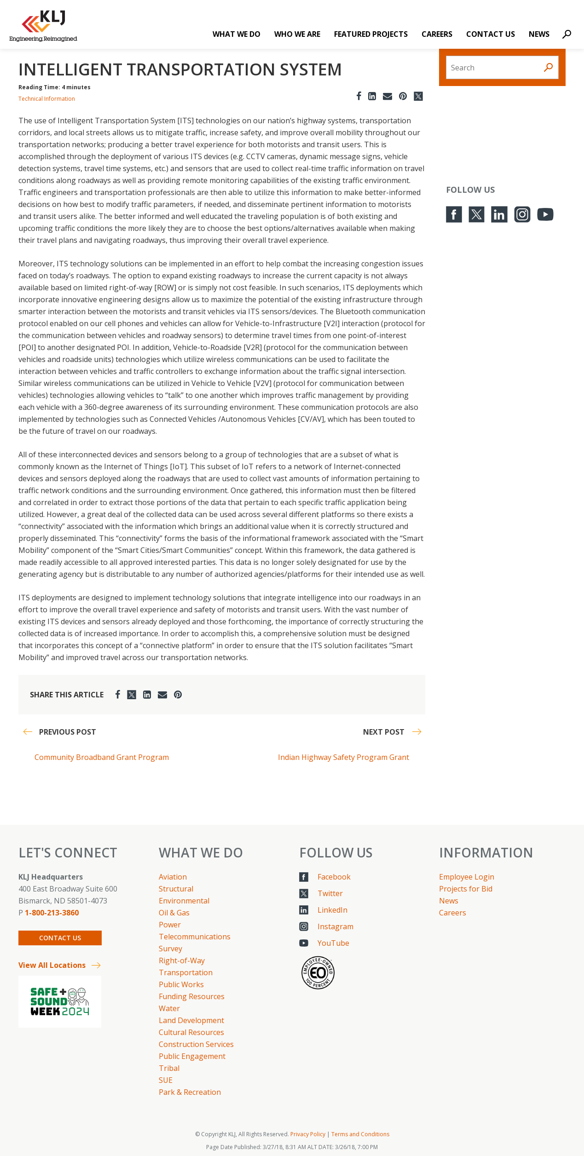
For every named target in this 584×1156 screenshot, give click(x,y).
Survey (170, 948)
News (539, 34)
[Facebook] (358, 96)
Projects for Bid (465, 889)
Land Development (191, 1020)
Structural (176, 889)
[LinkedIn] (372, 96)
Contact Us (490, 34)
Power (170, 925)
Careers (437, 34)
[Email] (387, 96)
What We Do (236, 34)
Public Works (181, 984)
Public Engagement (192, 1056)
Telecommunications (195, 937)
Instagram (335, 926)
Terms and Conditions (360, 1134)
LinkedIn (332, 910)
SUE (166, 1080)
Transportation (186, 972)
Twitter (330, 893)
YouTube (333, 943)
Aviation (173, 877)
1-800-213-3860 (52, 913)
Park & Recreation (190, 1092)
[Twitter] (418, 96)
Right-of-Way (182, 960)
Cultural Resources (191, 1032)
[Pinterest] (403, 96)
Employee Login (466, 877)
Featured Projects (371, 34)
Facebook (334, 877)
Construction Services (196, 1044)
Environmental (184, 901)
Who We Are (297, 34)
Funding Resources (192, 996)
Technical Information (46, 99)
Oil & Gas (174, 913)
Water (169, 1008)
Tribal (169, 1068)
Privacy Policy (307, 1134)
